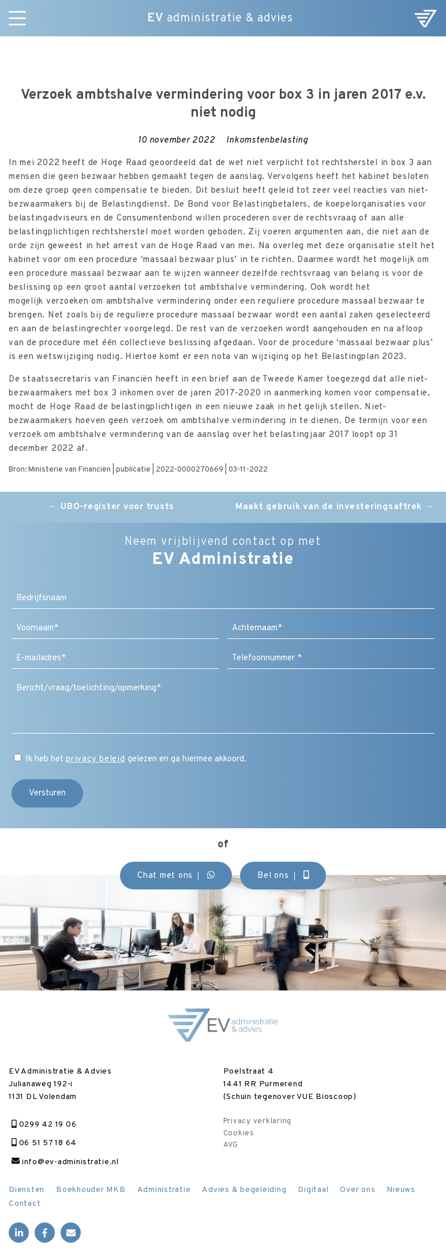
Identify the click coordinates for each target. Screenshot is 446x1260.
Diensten (26, 1190)
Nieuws (401, 1190)
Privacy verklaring (257, 1121)
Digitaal (313, 1190)
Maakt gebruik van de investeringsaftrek (334, 507)
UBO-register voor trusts (112, 507)
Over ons (357, 1190)
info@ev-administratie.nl (65, 1162)
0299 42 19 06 (44, 1125)
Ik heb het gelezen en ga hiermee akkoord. (135, 759)
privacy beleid (95, 759)
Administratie (164, 1190)
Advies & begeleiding (244, 1190)
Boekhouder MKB (91, 1190)
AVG (230, 1145)
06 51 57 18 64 (44, 1143)
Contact (24, 1204)
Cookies (238, 1133)
